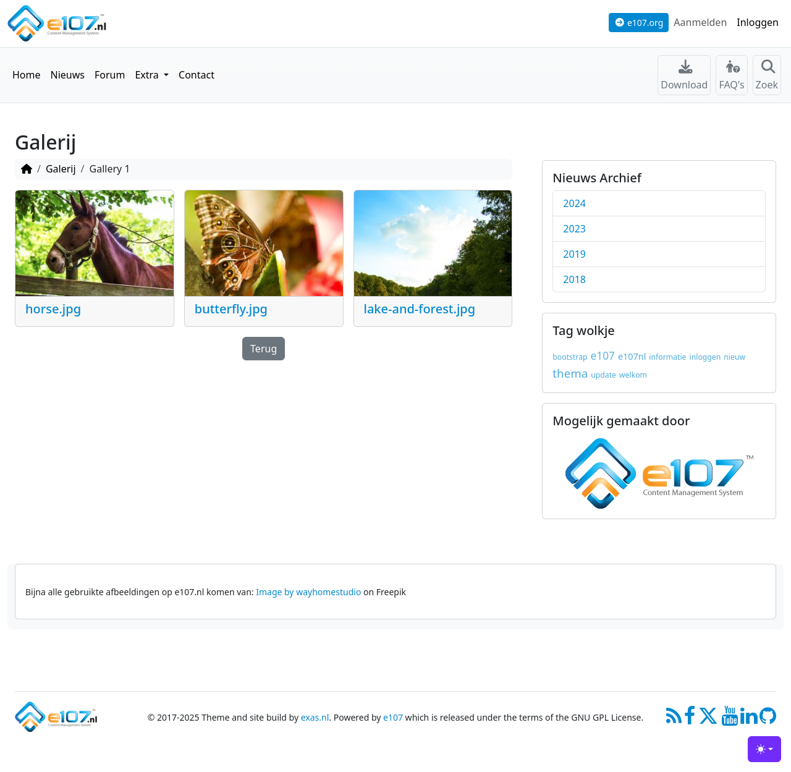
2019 (574, 254)
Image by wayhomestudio (308, 592)
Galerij (61, 169)
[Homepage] (26, 169)
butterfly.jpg (231, 308)
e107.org (639, 22)
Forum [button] (110, 75)
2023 (574, 228)
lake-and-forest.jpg (420, 308)
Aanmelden (700, 22)
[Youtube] (729, 720)
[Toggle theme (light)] (764, 749)
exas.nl (315, 717)
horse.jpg (53, 308)
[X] (708, 720)
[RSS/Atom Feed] (674, 720)
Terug (263, 348)
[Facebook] (690, 720)
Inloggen (758, 22)
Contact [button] (196, 75)
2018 (574, 279)
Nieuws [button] (68, 75)
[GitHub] (767, 720)
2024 (574, 203)
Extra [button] (148, 75)
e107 (393, 717)
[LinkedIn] (748, 720)
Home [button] (26, 75)
